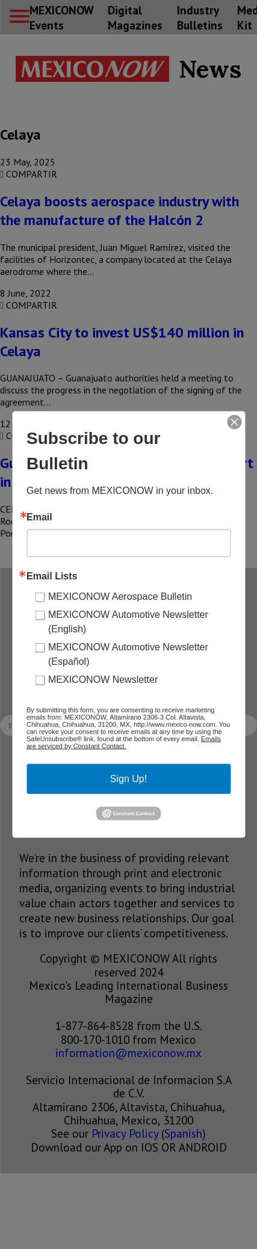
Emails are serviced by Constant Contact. (123, 742)
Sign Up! (128, 779)
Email (39, 517)
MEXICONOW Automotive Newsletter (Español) (128, 654)
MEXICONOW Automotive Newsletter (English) (128, 621)
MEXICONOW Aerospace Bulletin (120, 596)
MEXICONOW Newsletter (103, 679)
